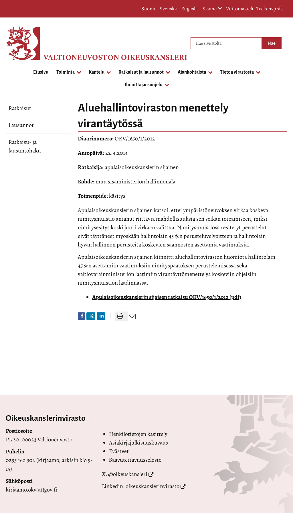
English (189, 8)
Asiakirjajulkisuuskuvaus (138, 443)
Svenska (168, 8)
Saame (212, 9)
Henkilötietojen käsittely (138, 434)
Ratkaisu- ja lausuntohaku (25, 146)
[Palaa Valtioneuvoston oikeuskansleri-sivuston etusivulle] (29, 43)
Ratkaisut (20, 108)
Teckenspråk (269, 8)
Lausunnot (21, 125)
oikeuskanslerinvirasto (152, 486)
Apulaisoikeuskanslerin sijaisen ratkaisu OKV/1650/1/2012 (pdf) (166, 297)
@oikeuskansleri (127, 474)
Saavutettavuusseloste (135, 460)
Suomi (148, 8)
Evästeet (119, 451)
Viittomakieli (239, 8)
